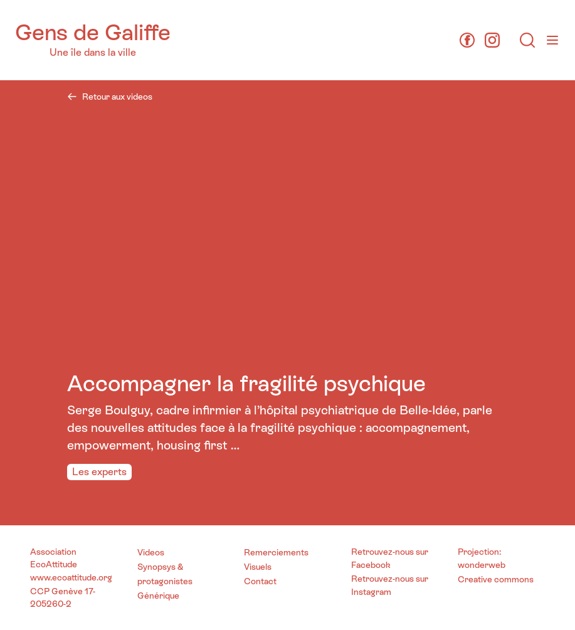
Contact (260, 581)
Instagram (371, 592)
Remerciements (276, 552)
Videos (150, 552)
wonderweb (481, 565)
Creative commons (496, 579)
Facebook (371, 565)
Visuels (258, 567)
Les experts (99, 472)
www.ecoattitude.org (71, 577)
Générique (158, 596)
